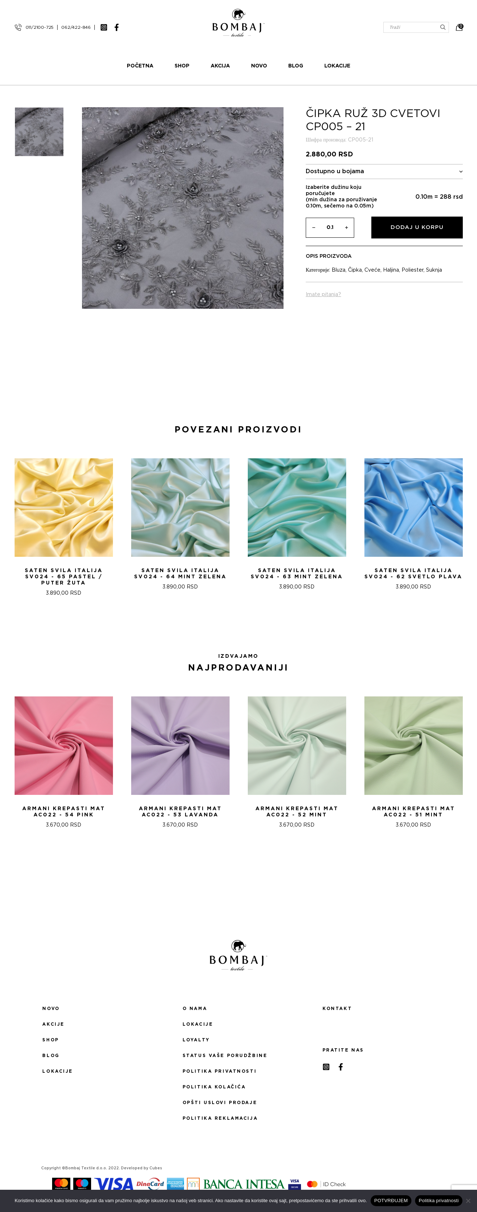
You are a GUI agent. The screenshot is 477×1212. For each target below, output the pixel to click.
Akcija (220, 66)
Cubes (155, 1168)
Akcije (53, 1024)
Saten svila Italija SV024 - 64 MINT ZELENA (180, 573)
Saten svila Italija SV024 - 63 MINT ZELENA (297, 573)
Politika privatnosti (220, 1071)
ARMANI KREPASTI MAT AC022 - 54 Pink (63, 811)
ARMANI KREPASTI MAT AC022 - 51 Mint (413, 811)
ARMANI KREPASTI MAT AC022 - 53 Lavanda (180, 811)
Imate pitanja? (323, 294)
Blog (295, 66)
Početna (140, 66)
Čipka (355, 270)
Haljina (391, 270)
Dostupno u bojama (384, 171)
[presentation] (8, 524)
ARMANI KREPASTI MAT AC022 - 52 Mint (297, 811)
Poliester (412, 270)
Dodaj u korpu (417, 227)
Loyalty (196, 1040)
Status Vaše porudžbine (225, 1055)
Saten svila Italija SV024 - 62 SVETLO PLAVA (413, 573)
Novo (259, 66)
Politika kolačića (214, 1087)
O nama (195, 1008)
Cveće (372, 270)
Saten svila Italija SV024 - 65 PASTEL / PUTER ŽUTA (64, 577)
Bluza (338, 270)
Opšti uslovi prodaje (220, 1102)
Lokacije (337, 66)
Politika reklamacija (220, 1118)
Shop (182, 66)
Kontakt (337, 1008)
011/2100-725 (40, 27)
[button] (234, 622)
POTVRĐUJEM (391, 1200)
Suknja (434, 270)
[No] (468, 1200)
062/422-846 (76, 27)
